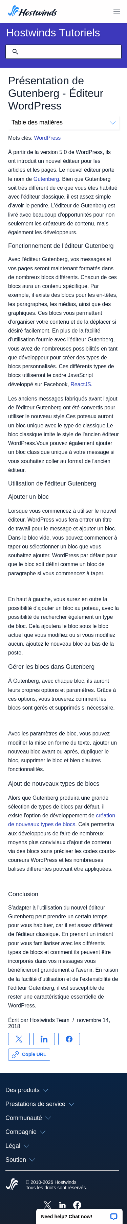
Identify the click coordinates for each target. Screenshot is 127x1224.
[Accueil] (33, 11)
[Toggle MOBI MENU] (116, 11)
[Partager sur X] (19, 1039)
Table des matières (63, 122)
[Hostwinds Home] (12, 1184)
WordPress (47, 138)
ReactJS (80, 384)
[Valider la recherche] (15, 51)
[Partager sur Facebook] (69, 1039)
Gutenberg (46, 179)
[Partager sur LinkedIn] (44, 1039)
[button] (79, 1214)
